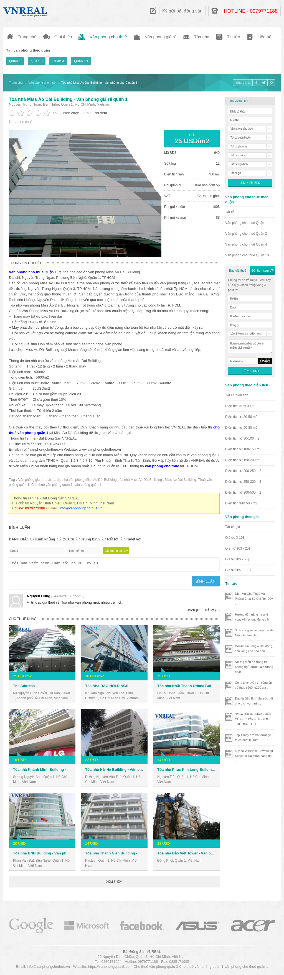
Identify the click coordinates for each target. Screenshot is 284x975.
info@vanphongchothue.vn (80, 508)
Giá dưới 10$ (235, 538)
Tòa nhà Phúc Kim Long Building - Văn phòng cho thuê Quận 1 (211, 771)
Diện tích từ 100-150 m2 (243, 449)
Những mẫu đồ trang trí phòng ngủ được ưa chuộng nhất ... (254, 666)
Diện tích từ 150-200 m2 (243, 460)
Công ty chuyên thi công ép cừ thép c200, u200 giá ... (253, 685)
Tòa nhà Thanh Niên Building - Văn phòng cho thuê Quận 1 (135, 855)
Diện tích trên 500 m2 (241, 503)
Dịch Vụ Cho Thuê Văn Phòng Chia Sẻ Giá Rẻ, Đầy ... (254, 598)
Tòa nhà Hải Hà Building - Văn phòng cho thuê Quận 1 (131, 771)
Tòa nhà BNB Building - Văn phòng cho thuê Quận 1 (57, 855)
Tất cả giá (232, 527)
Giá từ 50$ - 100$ (238, 570)
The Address (24, 687)
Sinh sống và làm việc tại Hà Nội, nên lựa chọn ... (254, 633)
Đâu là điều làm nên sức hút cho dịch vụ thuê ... (254, 701)
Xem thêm (114, 883)
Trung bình (90, 539)
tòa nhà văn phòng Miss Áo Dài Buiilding (86, 480)
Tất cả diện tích (236, 395)
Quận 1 (15, 61)
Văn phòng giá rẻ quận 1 (36, 480)
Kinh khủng (45, 539)
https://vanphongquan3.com (110, 968)
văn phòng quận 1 (88, 485)
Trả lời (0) (212, 612)
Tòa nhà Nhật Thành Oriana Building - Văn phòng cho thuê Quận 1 (214, 687)
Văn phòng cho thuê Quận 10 (247, 255)
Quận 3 (36, 61)
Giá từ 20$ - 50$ (237, 559)
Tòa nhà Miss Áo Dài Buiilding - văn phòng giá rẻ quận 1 (68, 99)
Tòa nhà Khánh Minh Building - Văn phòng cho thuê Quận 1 (64, 771)
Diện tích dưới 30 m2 (240, 406)
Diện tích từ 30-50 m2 (241, 417)
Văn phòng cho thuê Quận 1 (246, 223)
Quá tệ (67, 539)
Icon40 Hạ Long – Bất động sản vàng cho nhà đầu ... (253, 648)
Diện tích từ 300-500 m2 (243, 492)
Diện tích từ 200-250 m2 (243, 471)
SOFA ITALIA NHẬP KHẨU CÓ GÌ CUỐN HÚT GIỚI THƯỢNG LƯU (253, 719)
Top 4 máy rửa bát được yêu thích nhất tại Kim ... (254, 737)
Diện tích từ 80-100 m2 (242, 438)
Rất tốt (112, 539)
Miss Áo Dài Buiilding (180, 480)
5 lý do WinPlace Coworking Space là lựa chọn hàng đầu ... (254, 755)
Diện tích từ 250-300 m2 (243, 482)
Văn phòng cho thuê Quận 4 (246, 244)
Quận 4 (58, 61)
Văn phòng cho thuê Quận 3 (246, 234)
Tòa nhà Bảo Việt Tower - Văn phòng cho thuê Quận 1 (203, 855)
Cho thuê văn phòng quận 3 (156, 968)
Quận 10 (81, 61)
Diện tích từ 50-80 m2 (241, 428)
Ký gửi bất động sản (182, 11)
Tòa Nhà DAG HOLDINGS (106, 687)
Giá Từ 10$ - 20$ (237, 548)
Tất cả (230, 212)
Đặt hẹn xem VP (263, 270)
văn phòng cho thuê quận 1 (246, 968)
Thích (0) (193, 612)
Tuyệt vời (133, 539)
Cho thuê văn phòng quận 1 (51, 485)
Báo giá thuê (237, 270)
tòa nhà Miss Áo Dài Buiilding (141, 480)
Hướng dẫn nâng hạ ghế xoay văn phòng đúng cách (253, 617)
